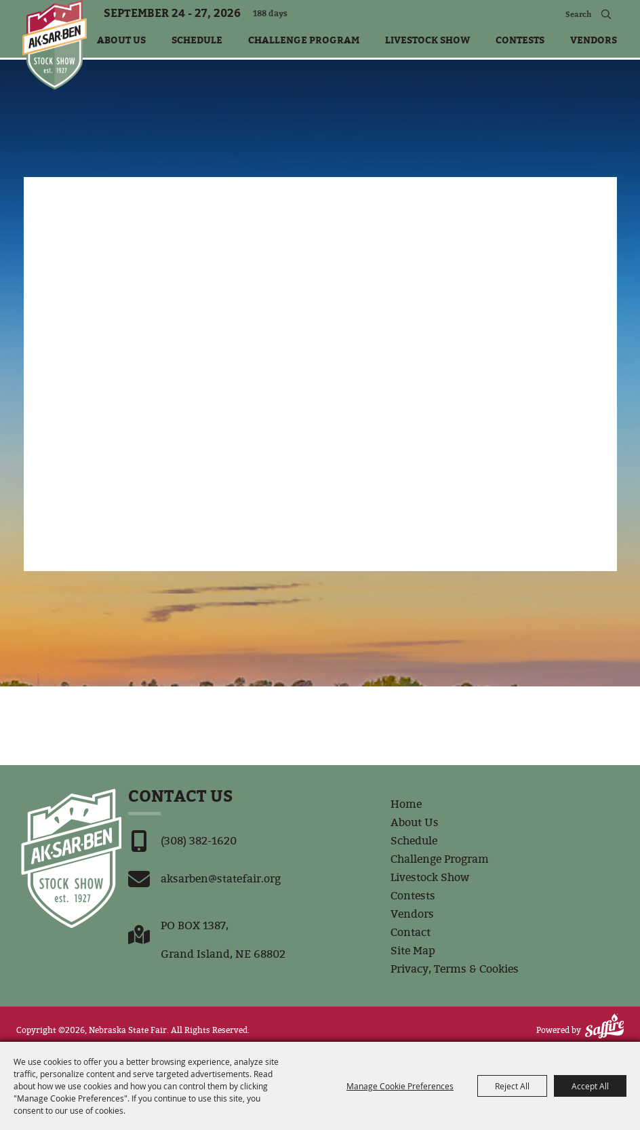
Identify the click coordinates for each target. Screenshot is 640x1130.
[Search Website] (561, 13)
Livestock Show (427, 39)
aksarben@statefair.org (221, 878)
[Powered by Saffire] (604, 1025)
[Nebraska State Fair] (54, 45)
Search (606, 13)
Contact (411, 932)
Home (406, 804)
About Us (121, 39)
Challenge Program (303, 39)
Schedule (197, 39)
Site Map (413, 950)
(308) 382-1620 (199, 840)
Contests (520, 39)
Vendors (593, 39)
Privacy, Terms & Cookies (455, 968)
